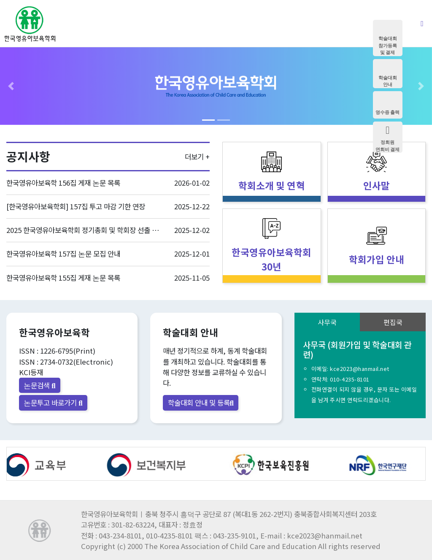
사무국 (327, 322)
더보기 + (197, 156)
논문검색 (39, 385)
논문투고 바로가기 (53, 403)
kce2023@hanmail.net (359, 369)
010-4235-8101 (350, 379)
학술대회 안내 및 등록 (201, 403)
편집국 (392, 322)
